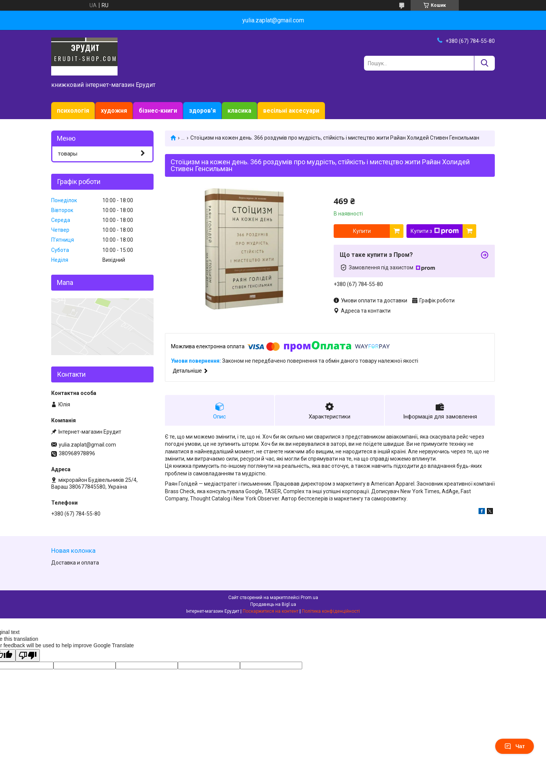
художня (114, 110)
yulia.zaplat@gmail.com (87, 445)
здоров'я (202, 110)
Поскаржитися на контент (270, 611)
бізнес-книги (158, 110)
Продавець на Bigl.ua (273, 604)
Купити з (435, 231)
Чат (514, 746)
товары (67, 153)
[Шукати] (484, 63)
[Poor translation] (28, 655)
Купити (362, 231)
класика (239, 110)
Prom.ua (309, 597)
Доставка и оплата (75, 563)
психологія (73, 110)
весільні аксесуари (291, 110)
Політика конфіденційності (331, 611)
